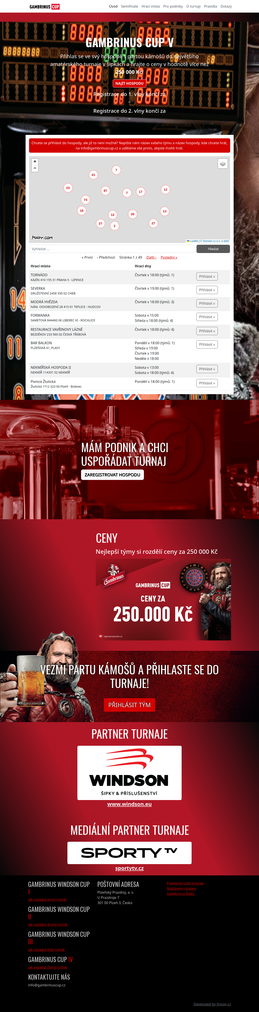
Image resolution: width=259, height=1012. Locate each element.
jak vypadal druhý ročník (48, 924)
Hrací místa (151, 6)
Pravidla (210, 6)
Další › (151, 257)
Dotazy (226, 6)
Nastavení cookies (181, 888)
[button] (115, 227)
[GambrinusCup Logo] (44, 6)
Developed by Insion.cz (212, 1004)
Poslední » (169, 257)
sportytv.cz (129, 867)
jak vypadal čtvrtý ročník (47, 967)
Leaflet (192, 241)
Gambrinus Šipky (180, 893)
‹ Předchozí (106, 257)
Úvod (113, 6)
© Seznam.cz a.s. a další (214, 241)
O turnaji (193, 6)
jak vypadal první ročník (47, 899)
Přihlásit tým (129, 705)
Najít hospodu (130, 83)
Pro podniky (173, 6)
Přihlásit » (207, 276)
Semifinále (129, 6)
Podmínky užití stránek (185, 883)
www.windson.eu (129, 803)
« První (87, 257)
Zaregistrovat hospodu (112, 475)
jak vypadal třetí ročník (46, 949)
